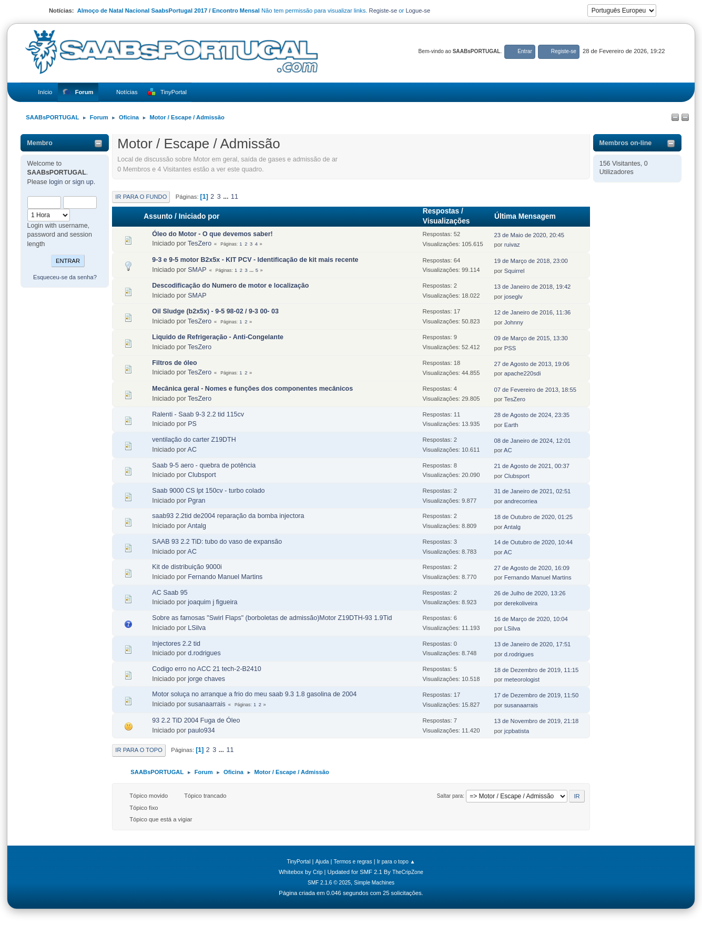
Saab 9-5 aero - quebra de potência (204, 465)
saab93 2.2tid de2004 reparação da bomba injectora (228, 516)
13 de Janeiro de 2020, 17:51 (532, 644)
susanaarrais (206, 704)
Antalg (197, 526)
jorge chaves (206, 679)
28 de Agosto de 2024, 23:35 (531, 415)
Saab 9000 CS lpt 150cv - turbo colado (208, 490)
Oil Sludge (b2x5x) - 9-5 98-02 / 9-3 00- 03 (215, 311)
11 (234, 196)
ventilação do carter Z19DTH (194, 439)
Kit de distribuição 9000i (186, 567)
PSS (510, 348)
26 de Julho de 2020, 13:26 (529, 593)
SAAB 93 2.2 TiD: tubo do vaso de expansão (217, 541)
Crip (318, 872)
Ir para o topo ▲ (396, 862)
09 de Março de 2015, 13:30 (530, 338)
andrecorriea (520, 501)
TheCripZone (407, 872)
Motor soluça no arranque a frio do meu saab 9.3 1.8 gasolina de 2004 (254, 694)
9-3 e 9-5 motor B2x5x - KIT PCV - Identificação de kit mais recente (255, 259)
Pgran (196, 500)
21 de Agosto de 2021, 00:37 (531, 466)
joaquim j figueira (212, 602)
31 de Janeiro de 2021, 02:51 (532, 491)
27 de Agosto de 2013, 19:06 (531, 364)
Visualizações (446, 221)
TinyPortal (298, 862)
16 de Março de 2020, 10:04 (530, 619)
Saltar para (450, 796)
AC (192, 449)
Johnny (513, 322)
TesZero (199, 243)
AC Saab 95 (169, 592)
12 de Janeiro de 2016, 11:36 (532, 312)
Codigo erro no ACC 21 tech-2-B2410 (206, 669)
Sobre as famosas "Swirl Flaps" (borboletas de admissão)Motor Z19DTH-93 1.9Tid (272, 618)
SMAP (197, 269)
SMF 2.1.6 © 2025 (329, 883)
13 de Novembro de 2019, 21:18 (536, 721)
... (226, 196)
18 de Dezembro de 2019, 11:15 (536, 670)
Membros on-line (625, 143)
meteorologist (522, 679)
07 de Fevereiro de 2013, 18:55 (535, 390)
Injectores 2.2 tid (176, 643)
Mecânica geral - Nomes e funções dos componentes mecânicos (252, 388)
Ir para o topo (138, 750)
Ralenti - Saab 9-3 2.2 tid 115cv (198, 414)
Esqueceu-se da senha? (65, 277)
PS (192, 424)
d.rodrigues (204, 653)
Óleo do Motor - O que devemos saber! (212, 234)
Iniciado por (199, 216)
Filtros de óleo (174, 363)
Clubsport (202, 475)
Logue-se (417, 10)
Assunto (158, 216)
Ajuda (322, 862)
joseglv (513, 296)
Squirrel (514, 271)
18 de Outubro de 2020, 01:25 (533, 517)
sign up (83, 182)
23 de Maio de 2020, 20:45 (529, 235)
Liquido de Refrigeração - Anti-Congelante (217, 337)
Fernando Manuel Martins (225, 577)
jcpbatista (516, 731)
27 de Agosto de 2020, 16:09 (531, 568)
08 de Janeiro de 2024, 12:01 (532, 441)
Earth (511, 425)
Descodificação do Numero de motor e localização (230, 285)
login (56, 182)
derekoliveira (521, 603)
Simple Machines (374, 883)
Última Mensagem (529, 216)
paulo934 (201, 730)
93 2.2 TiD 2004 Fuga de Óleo (196, 720)
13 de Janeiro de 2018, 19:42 (532, 286)
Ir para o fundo (141, 197)
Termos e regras (353, 862)
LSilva (197, 628)
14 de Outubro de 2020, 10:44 (533, 542)
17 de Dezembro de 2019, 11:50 (536, 695)
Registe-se (383, 10)
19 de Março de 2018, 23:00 (530, 261)
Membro (40, 143)
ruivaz (512, 244)
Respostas (441, 211)
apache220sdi (522, 373)
